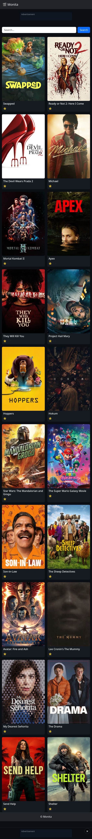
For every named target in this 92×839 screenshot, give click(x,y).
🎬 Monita (10, 4)
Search (84, 30)
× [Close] (87, 831)
